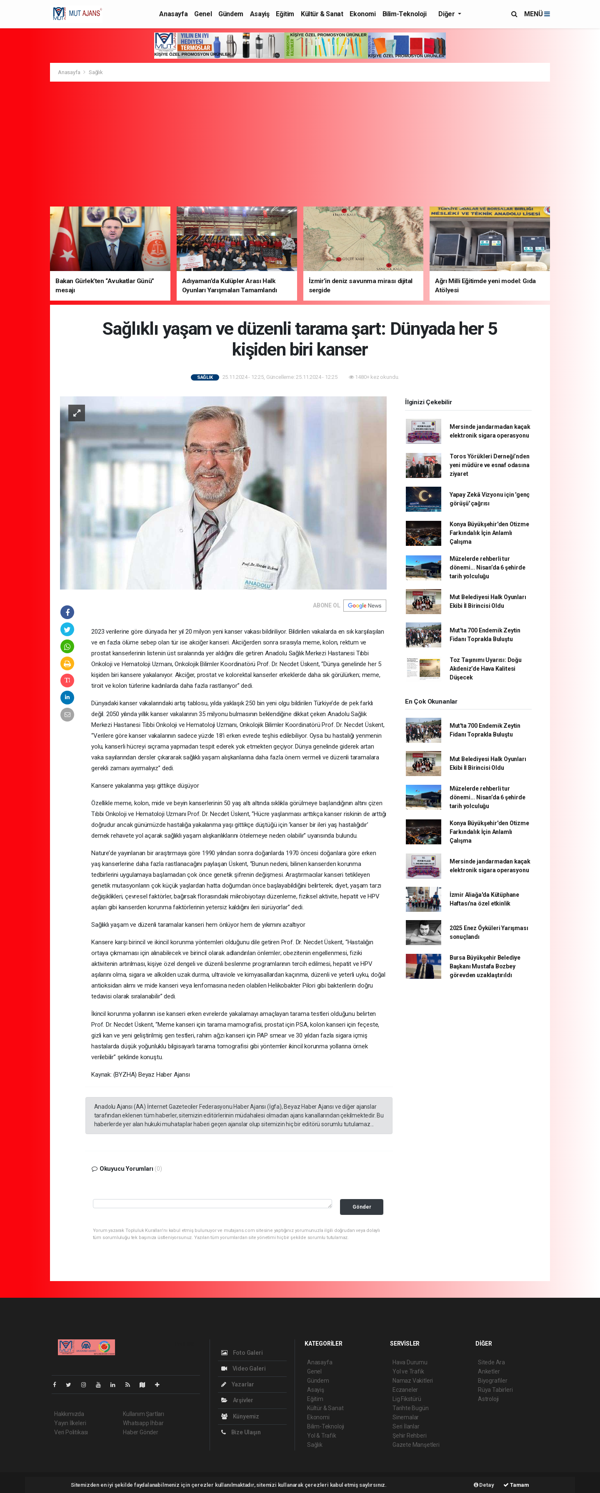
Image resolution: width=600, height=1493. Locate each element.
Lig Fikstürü (406, 1399)
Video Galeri (243, 1368)
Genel (203, 14)
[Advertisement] (300, 144)
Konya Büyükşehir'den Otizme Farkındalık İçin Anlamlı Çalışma (489, 533)
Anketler (489, 1371)
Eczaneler (405, 1389)
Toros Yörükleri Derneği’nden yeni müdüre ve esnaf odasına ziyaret (490, 465)
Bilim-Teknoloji (404, 14)
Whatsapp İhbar (143, 1423)
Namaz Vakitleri (412, 1380)
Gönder (361, 1207)
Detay (484, 1485)
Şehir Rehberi (409, 1435)
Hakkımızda (69, 1414)
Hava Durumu (410, 1362)
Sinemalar (405, 1417)
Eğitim (285, 14)
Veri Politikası (71, 1432)
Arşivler (237, 1400)
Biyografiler (493, 1380)
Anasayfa (173, 14)
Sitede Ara (491, 1362)
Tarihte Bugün (410, 1408)
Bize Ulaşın (241, 1432)
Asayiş (260, 14)
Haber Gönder (140, 1432)
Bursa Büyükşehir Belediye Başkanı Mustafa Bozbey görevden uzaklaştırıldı (485, 966)
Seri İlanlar (406, 1426)
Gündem (230, 14)
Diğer (447, 14)
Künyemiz (240, 1416)
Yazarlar (237, 1384)
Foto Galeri (242, 1352)
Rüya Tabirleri (495, 1389)
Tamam (516, 1485)
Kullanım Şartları (143, 1414)
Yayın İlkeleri (70, 1423)
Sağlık (96, 72)
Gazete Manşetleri (416, 1444)
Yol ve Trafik (408, 1371)
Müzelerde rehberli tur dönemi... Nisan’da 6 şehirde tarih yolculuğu (487, 567)
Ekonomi (362, 14)
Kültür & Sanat (322, 14)
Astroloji (488, 1399)
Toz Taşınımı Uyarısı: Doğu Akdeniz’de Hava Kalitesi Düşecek (486, 669)
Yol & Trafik (321, 1435)
